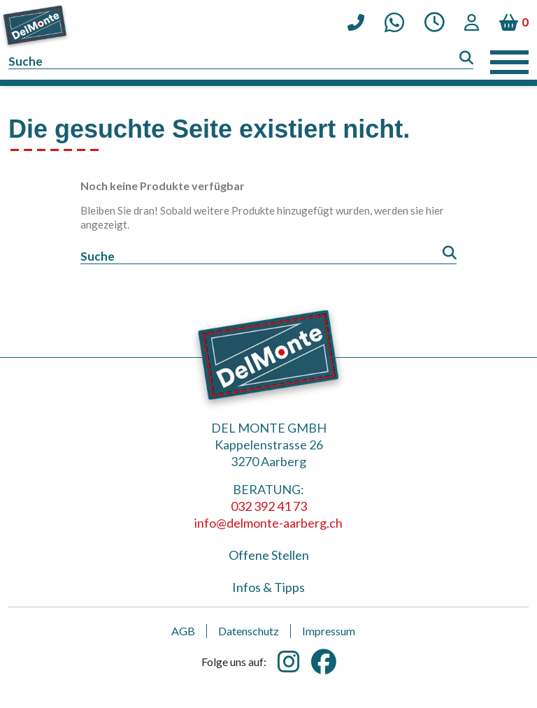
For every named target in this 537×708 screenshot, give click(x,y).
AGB (183, 630)
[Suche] (240, 62)
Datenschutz (248, 630)
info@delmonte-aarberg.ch (268, 522)
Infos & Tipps (268, 587)
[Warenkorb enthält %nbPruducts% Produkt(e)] (514, 22)
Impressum (328, 630)
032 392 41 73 (269, 506)
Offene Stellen (269, 555)
